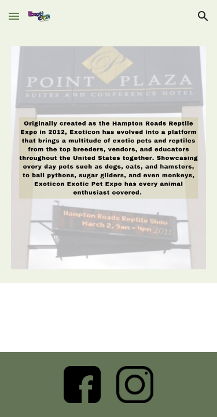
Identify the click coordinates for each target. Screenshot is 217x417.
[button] (14, 16)
